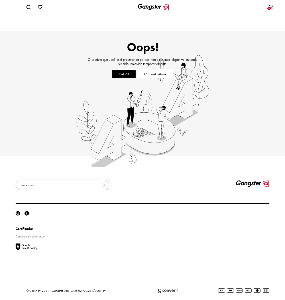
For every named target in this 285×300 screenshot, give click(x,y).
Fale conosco (155, 74)
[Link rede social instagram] (18, 213)
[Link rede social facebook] (26, 213)
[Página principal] (153, 7)
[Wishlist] (40, 7)
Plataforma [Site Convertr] (167, 291)
